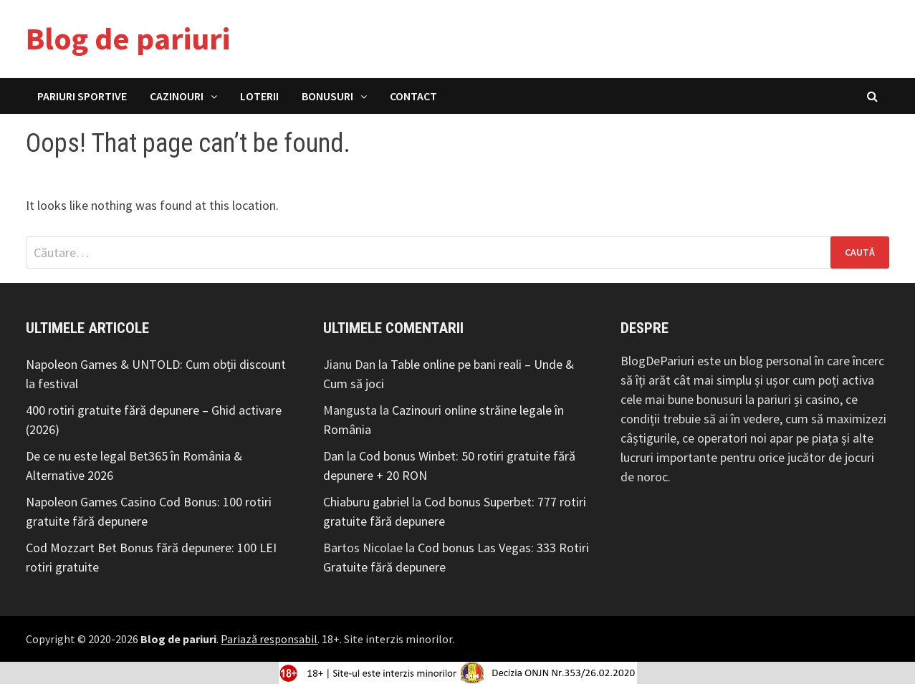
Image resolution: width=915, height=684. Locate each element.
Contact (413, 96)
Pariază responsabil (269, 639)
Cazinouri (176, 96)
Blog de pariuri (128, 38)
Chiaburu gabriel (366, 501)
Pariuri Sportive (82, 96)
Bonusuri (327, 96)
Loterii (259, 96)
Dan (333, 456)
